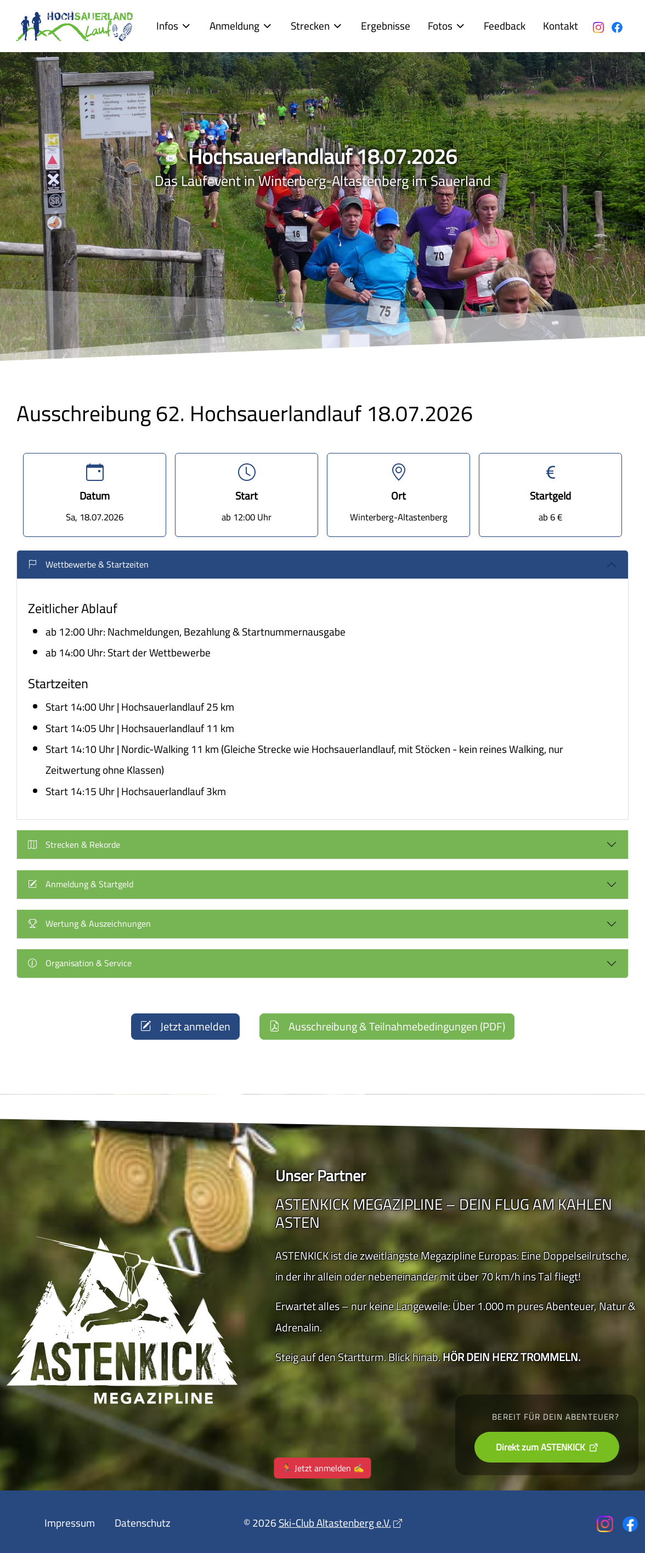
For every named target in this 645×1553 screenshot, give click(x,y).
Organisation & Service (80, 963)
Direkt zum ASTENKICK (541, 1447)
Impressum (69, 1523)
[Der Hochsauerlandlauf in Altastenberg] (75, 26)
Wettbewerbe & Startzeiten (88, 564)
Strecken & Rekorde (74, 844)
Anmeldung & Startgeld (80, 884)
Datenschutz (143, 1523)
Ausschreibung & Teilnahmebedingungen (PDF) (387, 1026)
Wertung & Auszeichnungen (89, 923)
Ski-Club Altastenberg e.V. (335, 1523)
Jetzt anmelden (185, 1026)
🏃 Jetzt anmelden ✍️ (322, 1473)
